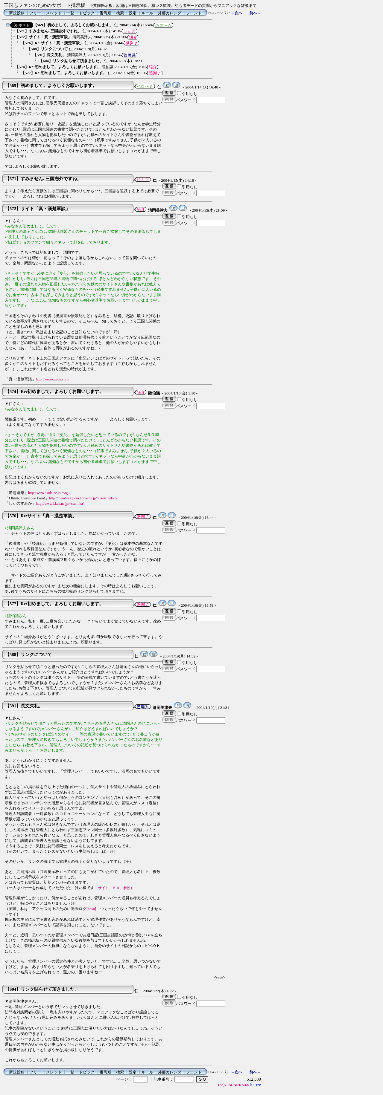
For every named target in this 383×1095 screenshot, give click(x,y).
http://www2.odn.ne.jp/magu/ (49, 493)
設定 (132, 13)
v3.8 (245, 1085)
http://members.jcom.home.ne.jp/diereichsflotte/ (83, 498)
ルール (147, 13)
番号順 (105, 13)
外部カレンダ (169, 13)
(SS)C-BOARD (229, 1085)
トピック (87, 13)
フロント (194, 13)
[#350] (91, 909)
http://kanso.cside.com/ (52, 379)
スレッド (54, 13)
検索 (120, 13)
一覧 (70, 13)
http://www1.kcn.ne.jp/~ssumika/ (60, 503)
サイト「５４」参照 (114, 888)
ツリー (35, 13)
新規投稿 (17, 13)
